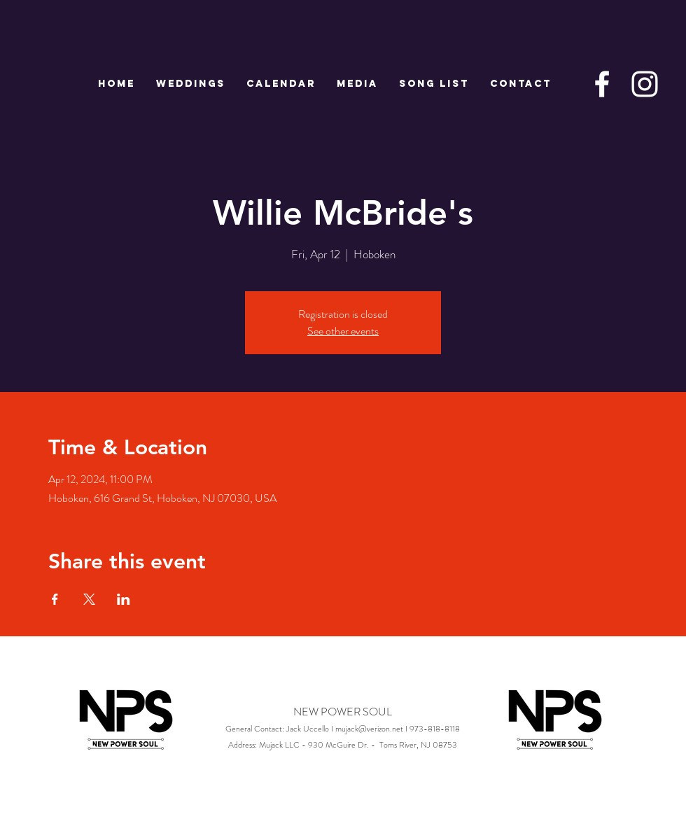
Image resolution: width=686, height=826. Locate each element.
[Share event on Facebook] (55, 599)
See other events (343, 331)
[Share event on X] (89, 599)
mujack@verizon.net (369, 728)
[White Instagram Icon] (644, 84)
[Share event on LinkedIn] (123, 599)
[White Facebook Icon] (602, 84)
